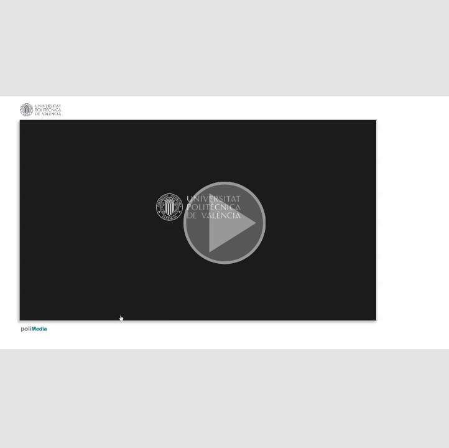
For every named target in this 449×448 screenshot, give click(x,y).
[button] (224, 224)
